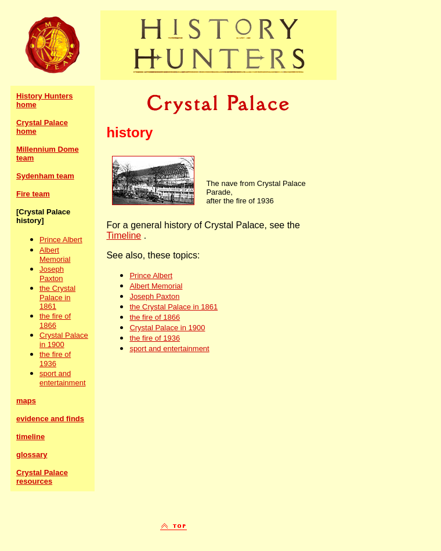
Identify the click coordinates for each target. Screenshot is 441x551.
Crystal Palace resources (42, 477)
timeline (30, 436)
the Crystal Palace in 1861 (57, 297)
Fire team (33, 193)
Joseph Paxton (51, 274)
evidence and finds (50, 418)
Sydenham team (45, 175)
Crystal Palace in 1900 (63, 340)
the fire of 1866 (55, 321)
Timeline (123, 235)
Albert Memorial (54, 255)
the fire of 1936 (55, 359)
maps (26, 400)
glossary (31, 454)
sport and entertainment (62, 378)
